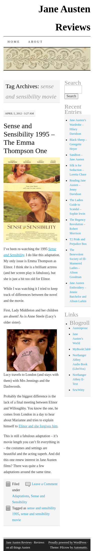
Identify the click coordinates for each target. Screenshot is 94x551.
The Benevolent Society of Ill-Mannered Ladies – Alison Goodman (77, 263)
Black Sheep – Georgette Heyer (78, 144)
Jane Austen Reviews (19, 542)
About (35, 41)
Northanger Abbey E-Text (79, 379)
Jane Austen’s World (77, 338)
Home (14, 41)
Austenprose (79, 328)
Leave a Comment (45, 484)
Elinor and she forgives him (38, 426)
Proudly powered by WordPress (67, 542)
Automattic (80, 547)
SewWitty (78, 390)
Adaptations (20, 496)
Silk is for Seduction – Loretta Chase (77, 170)
